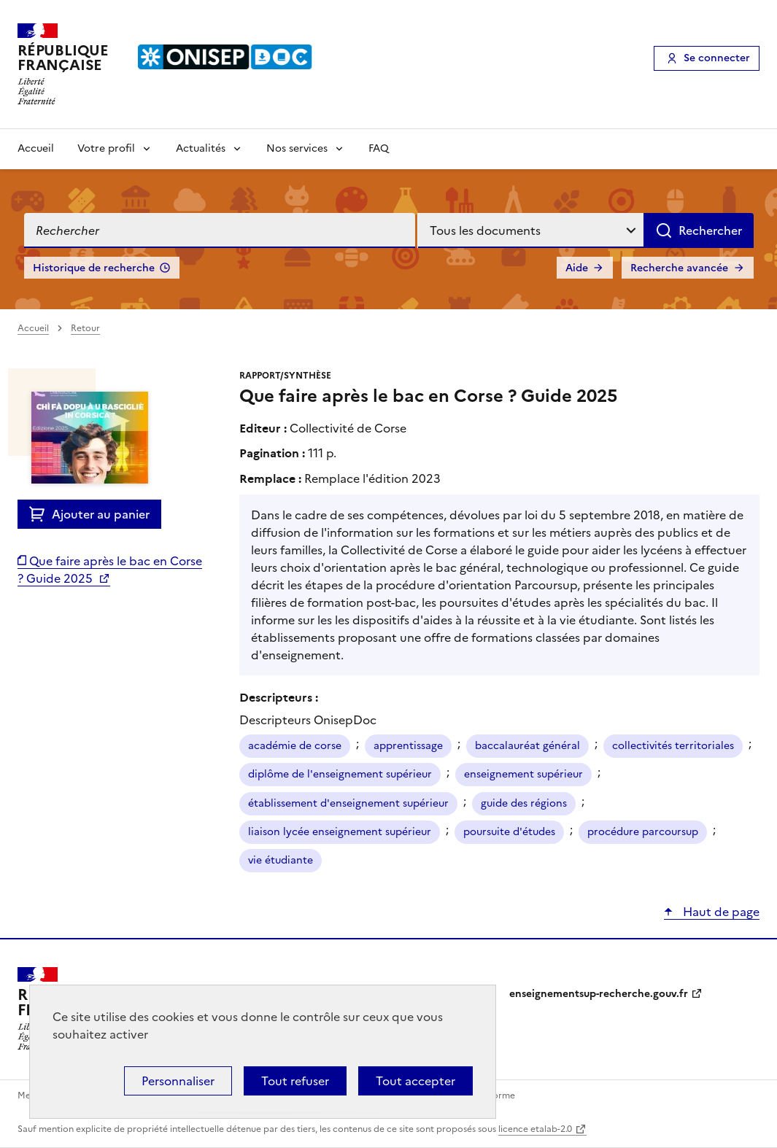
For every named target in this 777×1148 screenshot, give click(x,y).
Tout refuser (295, 1081)
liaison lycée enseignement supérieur (339, 831)
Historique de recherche (94, 268)
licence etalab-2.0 (535, 1129)
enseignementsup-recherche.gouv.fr (598, 993)
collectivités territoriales (673, 745)
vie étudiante (280, 860)
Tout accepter (415, 1081)
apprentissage (408, 745)
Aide (576, 268)
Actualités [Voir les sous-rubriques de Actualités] (200, 148)
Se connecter (717, 58)
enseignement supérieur (523, 774)
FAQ (378, 148)
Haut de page (719, 911)
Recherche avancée (679, 268)
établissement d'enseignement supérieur (348, 803)
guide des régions (524, 803)
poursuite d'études (509, 831)
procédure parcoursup (642, 831)
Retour (85, 328)
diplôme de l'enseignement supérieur (340, 774)
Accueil (36, 148)
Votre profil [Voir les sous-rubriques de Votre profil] (106, 148)
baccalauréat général (527, 745)
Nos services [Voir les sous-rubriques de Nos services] (297, 148)
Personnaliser (178, 1081)
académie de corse (294, 745)
